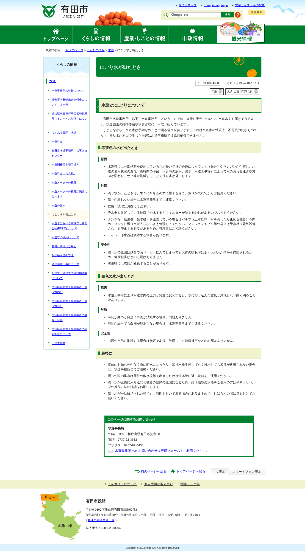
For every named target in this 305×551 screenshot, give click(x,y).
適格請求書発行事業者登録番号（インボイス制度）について (69, 118)
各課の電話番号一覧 (101, 520)
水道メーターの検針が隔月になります (69, 194)
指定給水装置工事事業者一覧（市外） (69, 304)
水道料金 (57, 141)
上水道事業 (58, 343)
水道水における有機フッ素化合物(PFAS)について (69, 226)
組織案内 (257, 12)
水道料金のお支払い (64, 173)
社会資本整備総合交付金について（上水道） (69, 102)
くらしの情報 (96, 50)
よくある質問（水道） (65, 132)
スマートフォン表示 (246, 471)
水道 (111, 50)
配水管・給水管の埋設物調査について (69, 276)
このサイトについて (122, 484)
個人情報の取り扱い (158, 484)
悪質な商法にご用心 (64, 246)
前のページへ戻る (153, 471)
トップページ (74, 50)
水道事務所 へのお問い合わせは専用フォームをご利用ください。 (162, 451)
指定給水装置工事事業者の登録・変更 (69, 318)
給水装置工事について (65, 264)
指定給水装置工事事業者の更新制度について (69, 332)
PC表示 (219, 471)
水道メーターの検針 (64, 182)
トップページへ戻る (190, 471)
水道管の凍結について (65, 237)
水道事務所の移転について (68, 90)
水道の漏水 (58, 205)
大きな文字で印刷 (239, 91)
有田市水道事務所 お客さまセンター (69, 153)
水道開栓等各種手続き (65, 164)
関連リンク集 (190, 484)
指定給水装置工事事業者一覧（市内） (69, 290)
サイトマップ (188, 5)
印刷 (214, 91)
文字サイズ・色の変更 (250, 5)
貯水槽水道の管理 (63, 255)
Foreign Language (216, 5)
